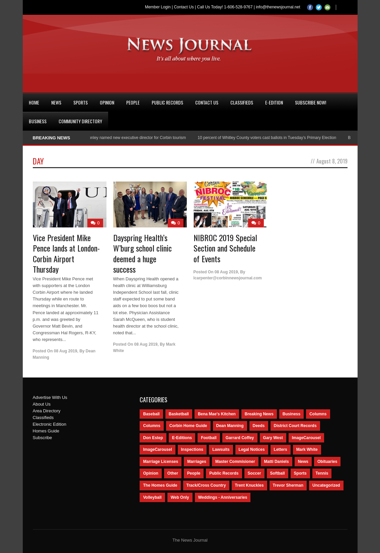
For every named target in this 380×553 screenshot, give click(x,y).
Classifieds (241, 102)
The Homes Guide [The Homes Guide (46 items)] (160, 485)
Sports (80, 102)
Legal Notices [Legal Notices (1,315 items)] (252, 449)
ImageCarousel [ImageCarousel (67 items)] (157, 449)
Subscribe (42, 437)
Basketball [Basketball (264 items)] (179, 414)
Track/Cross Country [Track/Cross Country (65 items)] (206, 485)
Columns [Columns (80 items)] (151, 425)
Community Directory (80, 121)
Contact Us (184, 7)
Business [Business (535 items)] (291, 414)
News (56, 102)
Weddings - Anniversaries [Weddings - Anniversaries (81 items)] (222, 497)
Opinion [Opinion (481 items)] (150, 473)
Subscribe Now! (310, 102)
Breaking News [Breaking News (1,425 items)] (259, 414)
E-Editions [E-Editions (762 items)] (182, 437)
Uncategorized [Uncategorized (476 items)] (326, 485)
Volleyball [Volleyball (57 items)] (152, 497)
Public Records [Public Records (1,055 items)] (223, 473)
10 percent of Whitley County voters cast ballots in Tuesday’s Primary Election (270, 137)
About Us (42, 404)
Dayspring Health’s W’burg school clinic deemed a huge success (142, 253)
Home (34, 102)
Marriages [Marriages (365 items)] (196, 461)
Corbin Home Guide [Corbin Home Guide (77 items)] (188, 425)
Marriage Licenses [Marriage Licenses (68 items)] (160, 461)
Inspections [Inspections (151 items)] (192, 449)
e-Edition (274, 102)
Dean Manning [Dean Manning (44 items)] (230, 425)
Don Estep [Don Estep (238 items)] (153, 437)
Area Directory (47, 410)
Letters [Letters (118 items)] (280, 449)
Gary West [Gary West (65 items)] (273, 437)
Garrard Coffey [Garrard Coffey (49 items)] (240, 437)
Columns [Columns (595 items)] (317, 414)
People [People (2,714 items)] (193, 473)
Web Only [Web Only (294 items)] (180, 497)
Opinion (107, 102)
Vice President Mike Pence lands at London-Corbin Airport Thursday (66, 253)
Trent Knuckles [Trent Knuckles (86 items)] (249, 485)
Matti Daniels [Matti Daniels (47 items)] (276, 461)
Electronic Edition (49, 424)
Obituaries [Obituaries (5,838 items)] (327, 461)
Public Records (167, 102)
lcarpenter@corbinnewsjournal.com (228, 278)
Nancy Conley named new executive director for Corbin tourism (132, 137)
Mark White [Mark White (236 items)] (307, 449)
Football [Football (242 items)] (209, 437)
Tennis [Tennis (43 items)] (322, 473)
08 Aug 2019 (65, 351)
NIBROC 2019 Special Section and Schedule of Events (225, 247)
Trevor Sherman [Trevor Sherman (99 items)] (288, 485)
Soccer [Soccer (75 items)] (254, 473)
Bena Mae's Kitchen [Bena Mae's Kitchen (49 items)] (217, 414)
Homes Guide (46, 430)
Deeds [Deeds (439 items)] (259, 425)
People (133, 102)
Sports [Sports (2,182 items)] (300, 473)
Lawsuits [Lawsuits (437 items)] (220, 449)
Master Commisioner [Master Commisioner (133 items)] (235, 461)
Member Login (158, 7)
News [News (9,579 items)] (303, 461)
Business (38, 121)
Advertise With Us (50, 397)
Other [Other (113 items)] (172, 473)
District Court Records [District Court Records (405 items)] (295, 425)
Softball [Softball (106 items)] (277, 473)
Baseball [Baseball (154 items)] (151, 414)
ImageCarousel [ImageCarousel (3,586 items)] (306, 437)
